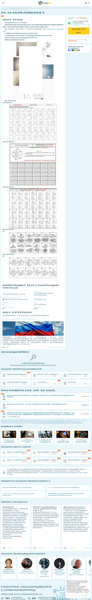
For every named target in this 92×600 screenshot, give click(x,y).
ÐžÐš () (85, 595)
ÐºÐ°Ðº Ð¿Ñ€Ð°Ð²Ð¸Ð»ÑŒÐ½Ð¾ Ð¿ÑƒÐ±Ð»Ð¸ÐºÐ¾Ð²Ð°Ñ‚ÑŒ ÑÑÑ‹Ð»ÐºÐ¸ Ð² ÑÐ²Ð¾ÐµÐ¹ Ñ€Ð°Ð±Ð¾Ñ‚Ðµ (60, 423)
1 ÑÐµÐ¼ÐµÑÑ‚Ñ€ (40, 299)
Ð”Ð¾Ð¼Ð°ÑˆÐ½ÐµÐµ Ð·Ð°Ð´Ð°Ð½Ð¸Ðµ (14, 294)
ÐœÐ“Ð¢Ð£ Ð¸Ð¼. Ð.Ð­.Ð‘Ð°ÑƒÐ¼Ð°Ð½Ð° (15, 299)
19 (3, 304)
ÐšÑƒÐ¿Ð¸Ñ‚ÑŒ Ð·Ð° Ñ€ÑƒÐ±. (79, 30)
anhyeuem (6, 347)
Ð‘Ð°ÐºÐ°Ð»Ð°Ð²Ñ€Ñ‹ (41, 304)
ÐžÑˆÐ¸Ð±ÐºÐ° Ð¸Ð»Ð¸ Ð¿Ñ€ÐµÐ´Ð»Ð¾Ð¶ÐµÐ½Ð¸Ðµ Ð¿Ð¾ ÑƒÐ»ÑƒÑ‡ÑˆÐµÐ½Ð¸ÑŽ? (19, 319)
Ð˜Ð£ (35, 304)
